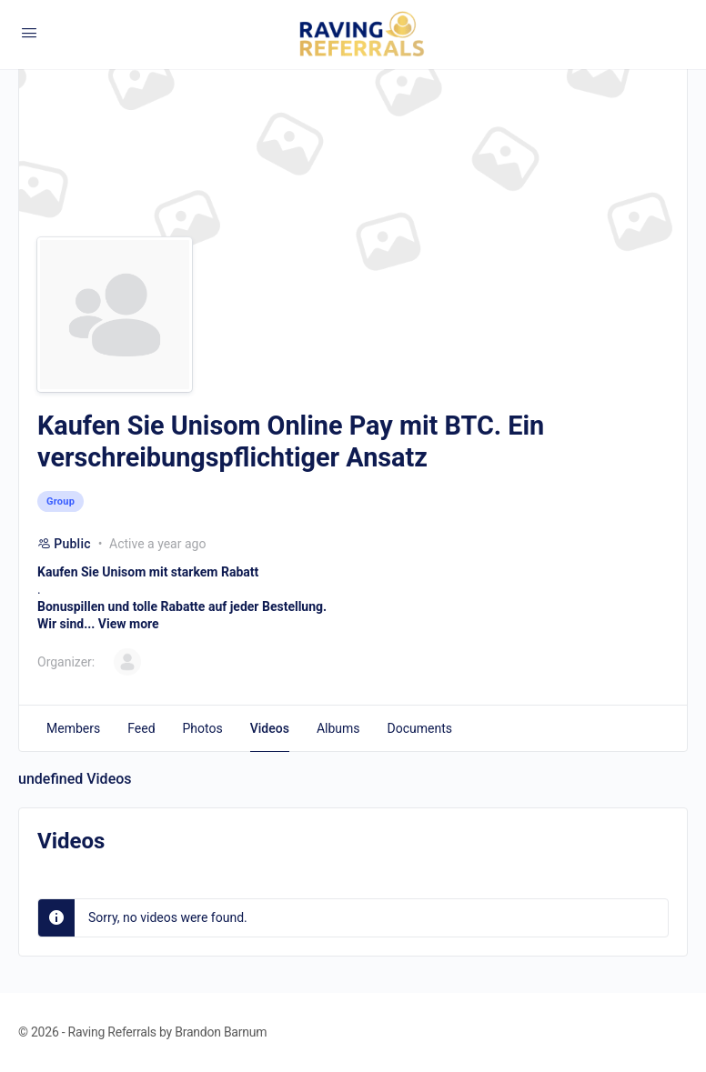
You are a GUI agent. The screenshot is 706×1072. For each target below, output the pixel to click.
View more (128, 623)
